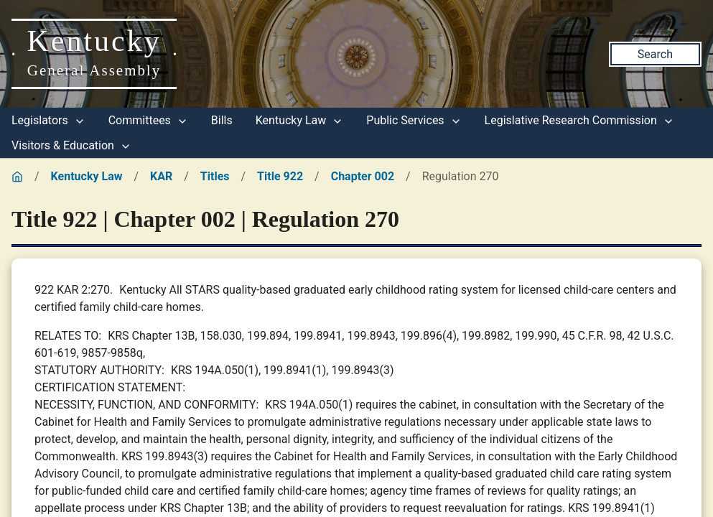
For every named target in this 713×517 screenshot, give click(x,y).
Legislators (48, 120)
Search (655, 54)
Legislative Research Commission (579, 120)
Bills (222, 120)
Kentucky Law (300, 120)
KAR (161, 176)
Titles (215, 176)
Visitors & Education (71, 145)
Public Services (413, 120)
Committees (148, 120)
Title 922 (280, 176)
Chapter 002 (362, 176)
